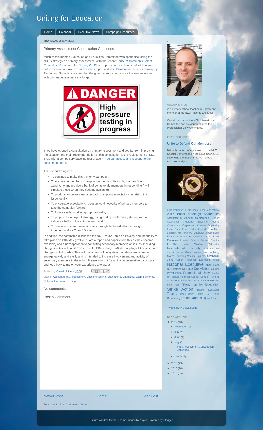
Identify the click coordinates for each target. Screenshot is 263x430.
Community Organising (181, 225)
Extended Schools (189, 240)
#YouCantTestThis (209, 210)
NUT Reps (212, 264)
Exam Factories (84, 69)
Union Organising (193, 298)
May (177, 342)
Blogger (168, 420)
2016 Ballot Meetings (184, 214)
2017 (174, 322)
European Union (201, 236)
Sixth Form (173, 284)
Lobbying (214, 252)
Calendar (65, 32)
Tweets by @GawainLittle (182, 307)
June (177, 337)
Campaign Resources (120, 32)
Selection (203, 280)
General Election (210, 240)
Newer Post (53, 396)
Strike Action (180, 289)
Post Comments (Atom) (74, 404)
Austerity (189, 221)
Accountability (61, 276)
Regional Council (189, 276)
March (178, 356)
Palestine (214, 269)
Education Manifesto (179, 236)
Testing (71, 281)
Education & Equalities (120, 276)
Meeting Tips (194, 256)
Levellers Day (200, 252)
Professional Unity (196, 272)
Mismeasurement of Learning (135, 69)
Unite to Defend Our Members (189, 143)
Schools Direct (190, 280)
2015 (174, 368)
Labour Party (183, 252)
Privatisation (174, 273)
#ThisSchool (191, 210)
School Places (175, 280)
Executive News (88, 32)
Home (48, 32)
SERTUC (214, 280)
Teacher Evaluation (208, 290)
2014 (174, 373)
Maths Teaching (176, 256)
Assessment (78, 276)
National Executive (55, 281)
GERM (172, 244)
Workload (212, 298)
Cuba (178, 229)
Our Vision (201, 268)
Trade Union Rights (191, 294)
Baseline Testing (96, 276)
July (177, 331)
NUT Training (174, 269)
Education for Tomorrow (179, 233)
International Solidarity (184, 248)
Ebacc (185, 229)
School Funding (209, 276)
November (180, 326)
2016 (174, 363)
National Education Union (203, 259)
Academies (211, 214)
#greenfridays (175, 209)
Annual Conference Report (201, 217)
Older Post (149, 396)
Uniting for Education (70, 18)
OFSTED (187, 268)
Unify (207, 294)
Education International (206, 232)
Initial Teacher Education (201, 244)
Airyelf (143, 420)
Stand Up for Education (200, 284)
